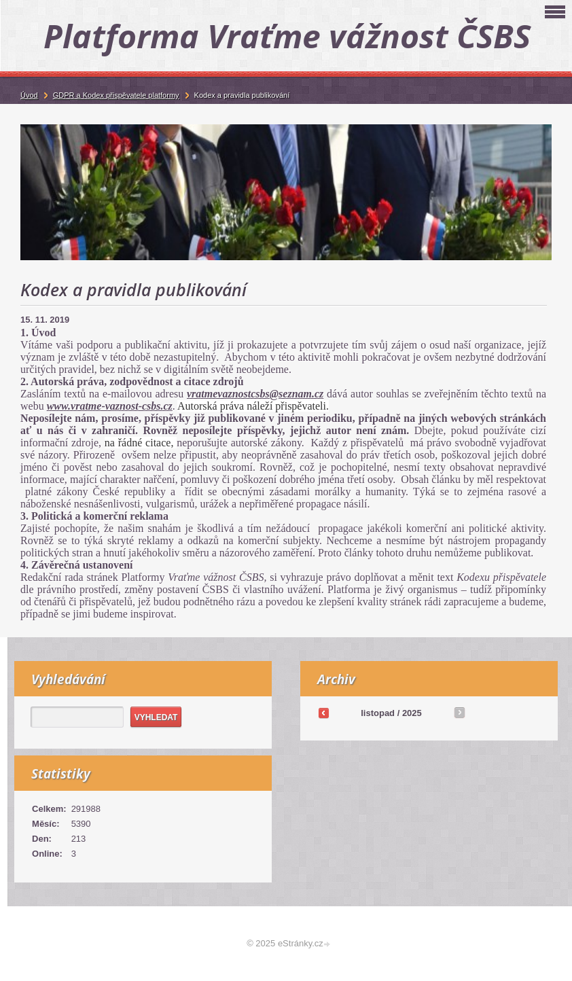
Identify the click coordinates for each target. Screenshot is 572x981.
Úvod (29, 95)
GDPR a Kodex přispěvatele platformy (116, 95)
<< (323, 713)
